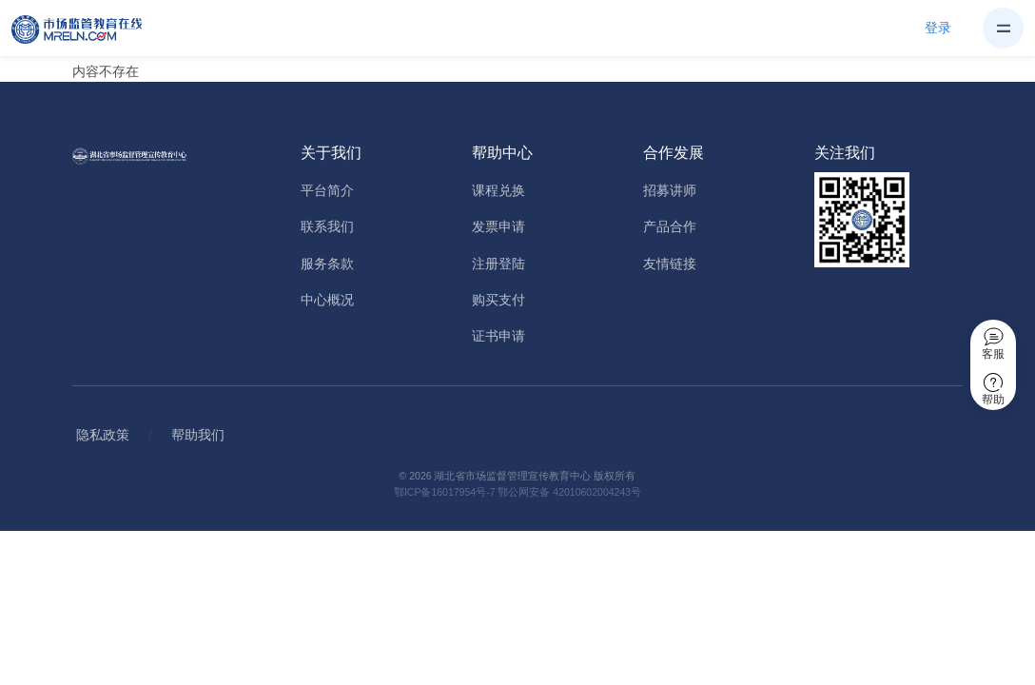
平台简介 (327, 190)
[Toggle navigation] (1003, 28)
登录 (938, 27)
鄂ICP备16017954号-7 (445, 492)
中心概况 (327, 299)
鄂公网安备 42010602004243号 (569, 492)
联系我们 (327, 226)
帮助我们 (198, 434)
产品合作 (669, 226)
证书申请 (498, 335)
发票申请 (498, 226)
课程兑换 (498, 190)
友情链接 (669, 263)
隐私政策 (102, 434)
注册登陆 (498, 263)
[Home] (87, 29)
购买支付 (498, 299)
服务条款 (327, 263)
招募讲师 (669, 190)
